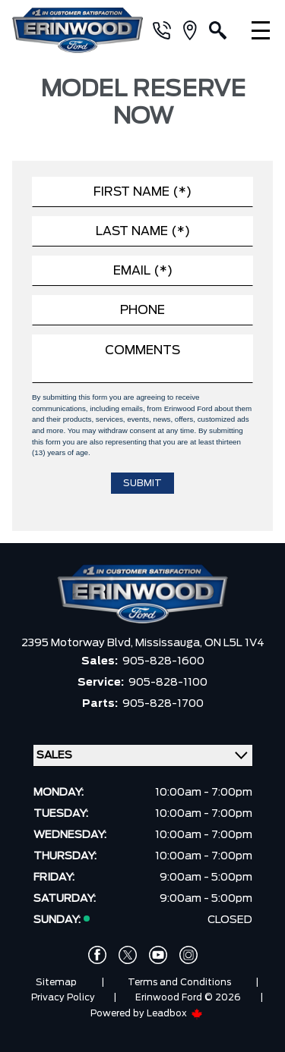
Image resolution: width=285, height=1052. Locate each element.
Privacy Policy (63, 997)
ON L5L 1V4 (234, 643)
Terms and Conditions (179, 982)
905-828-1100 (167, 682)
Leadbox (175, 1013)
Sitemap (56, 982)
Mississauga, (169, 643)
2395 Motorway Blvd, (78, 643)
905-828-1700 (163, 704)
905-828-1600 (163, 661)
